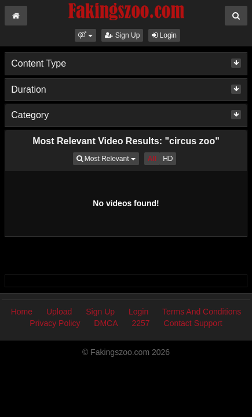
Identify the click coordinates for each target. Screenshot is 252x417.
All (152, 159)
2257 (140, 323)
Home (21, 311)
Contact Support (193, 323)
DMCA (106, 323)
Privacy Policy (55, 323)
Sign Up (122, 35)
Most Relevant (107, 158)
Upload (59, 311)
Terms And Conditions (201, 311)
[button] (85, 35)
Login (164, 35)
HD (168, 159)
